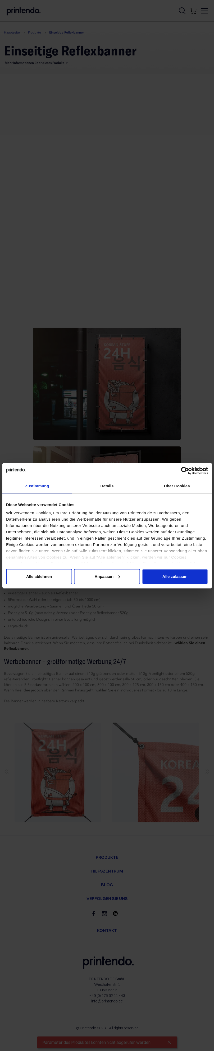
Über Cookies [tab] (177, 486)
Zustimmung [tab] (37, 486)
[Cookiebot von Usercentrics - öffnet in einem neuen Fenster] (185, 471)
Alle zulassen (175, 576)
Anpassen (107, 576)
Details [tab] (107, 486)
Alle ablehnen (39, 576)
